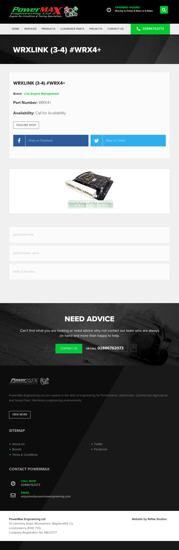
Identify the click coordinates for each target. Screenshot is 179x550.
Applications (24, 271)
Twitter (98, 444)
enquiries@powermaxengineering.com (46, 496)
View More (19, 414)
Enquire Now (26, 125)
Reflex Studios (157, 519)
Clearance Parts (72, 28)
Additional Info (26, 253)
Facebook (100, 449)
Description (23, 234)
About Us (18, 444)
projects (95, 28)
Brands (16, 449)
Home (15, 28)
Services (30, 28)
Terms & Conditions (25, 455)
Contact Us (115, 28)
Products (48, 28)
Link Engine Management (41, 93)
